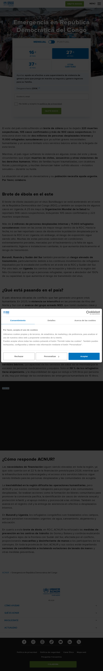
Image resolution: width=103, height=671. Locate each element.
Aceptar (84, 356)
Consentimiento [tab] (18, 320)
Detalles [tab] (51, 320)
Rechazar (18, 356)
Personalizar (51, 356)
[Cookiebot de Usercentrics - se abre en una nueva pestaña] (88, 313)
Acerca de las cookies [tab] (85, 320)
